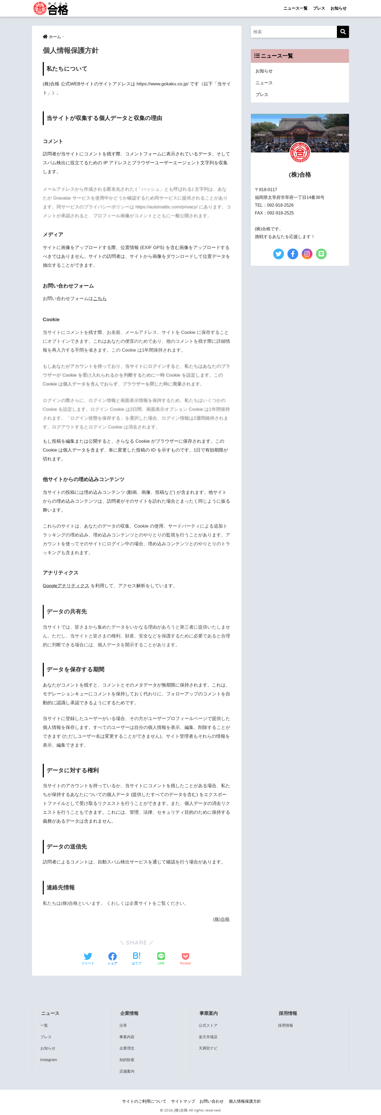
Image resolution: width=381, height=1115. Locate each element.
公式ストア (208, 1025)
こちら (100, 301)
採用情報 (286, 1025)
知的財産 (127, 1059)
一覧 (44, 1025)
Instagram (49, 1059)
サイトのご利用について (144, 1101)
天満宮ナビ (208, 1047)
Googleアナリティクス (66, 588)
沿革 (123, 1025)
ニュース (264, 82)
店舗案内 (127, 1070)
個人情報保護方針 (245, 1101)
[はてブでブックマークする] (136, 959)
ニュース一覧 (295, 8)
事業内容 (127, 1036)
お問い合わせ (212, 1101)
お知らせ (338, 8)
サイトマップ (183, 1101)
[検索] (343, 32)
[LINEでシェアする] (161, 959)
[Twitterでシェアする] (87, 959)
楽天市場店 (208, 1036)
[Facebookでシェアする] (112, 959)
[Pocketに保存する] (185, 959)
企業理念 (127, 1047)
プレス (319, 8)
